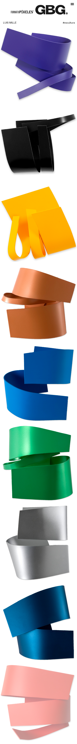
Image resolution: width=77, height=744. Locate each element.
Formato (22, 12)
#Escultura (69, 23)
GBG (50, 11)
